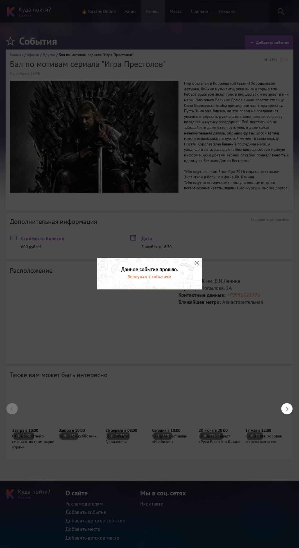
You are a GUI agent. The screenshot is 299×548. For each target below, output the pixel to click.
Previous (9, 406)
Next (284, 406)
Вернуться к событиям (149, 276)
